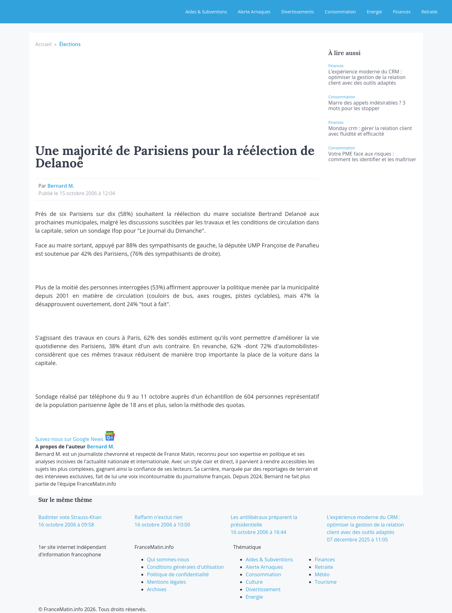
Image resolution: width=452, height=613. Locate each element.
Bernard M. (61, 185)
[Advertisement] (177, 94)
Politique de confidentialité (178, 574)
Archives (157, 589)
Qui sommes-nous (168, 559)
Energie (374, 12)
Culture (254, 581)
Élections (69, 44)
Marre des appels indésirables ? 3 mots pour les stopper (366, 105)
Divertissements (297, 12)
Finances (402, 12)
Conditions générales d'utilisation (185, 567)
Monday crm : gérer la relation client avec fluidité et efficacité (370, 131)
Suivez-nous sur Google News (75, 439)
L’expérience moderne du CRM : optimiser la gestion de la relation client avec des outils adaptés (367, 77)
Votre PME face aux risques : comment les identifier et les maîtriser (372, 156)
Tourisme (325, 581)
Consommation (340, 12)
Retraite (429, 12)
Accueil (43, 44)
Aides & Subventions (206, 12)
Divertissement (263, 589)
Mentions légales (166, 581)
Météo (322, 574)
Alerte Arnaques (254, 12)
